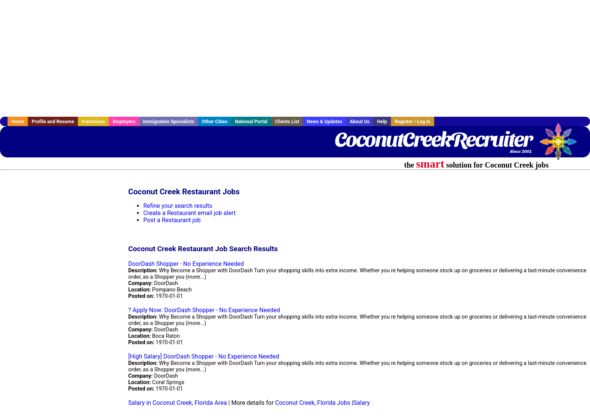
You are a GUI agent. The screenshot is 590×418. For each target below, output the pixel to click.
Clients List (287, 121)
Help (382, 121)
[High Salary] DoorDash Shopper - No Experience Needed (203, 356)
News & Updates (324, 121)
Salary (361, 402)
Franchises (93, 121)
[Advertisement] (295, 58)
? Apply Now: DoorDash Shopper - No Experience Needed (204, 310)
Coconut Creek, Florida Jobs (312, 402)
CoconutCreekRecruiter (433, 139)
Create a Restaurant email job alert (189, 213)
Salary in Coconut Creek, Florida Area (177, 402)
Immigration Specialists (168, 121)
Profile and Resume (53, 121)
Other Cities (214, 121)
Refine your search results (177, 205)
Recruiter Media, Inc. (561, 145)
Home (17, 121)
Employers (124, 121)
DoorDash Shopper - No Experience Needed (186, 263)
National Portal (251, 121)
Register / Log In (412, 121)
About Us (360, 121)
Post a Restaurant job (172, 220)
